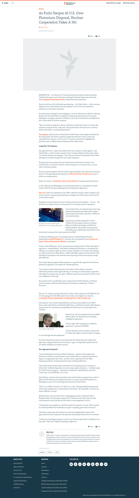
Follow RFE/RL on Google (113, 3)
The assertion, (43, 134)
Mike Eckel (44, 27)
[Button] (90, 36)
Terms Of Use (17, 470)
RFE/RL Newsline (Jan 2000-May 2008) (54, 484)
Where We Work (18, 467)
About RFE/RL (17, 463)
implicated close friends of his (53, 100)
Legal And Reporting (19, 481)
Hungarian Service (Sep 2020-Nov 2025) (54, 491)
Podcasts (44, 477)
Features (44, 467)
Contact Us (16, 487)
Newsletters (45, 470)
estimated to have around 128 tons (65, 181)
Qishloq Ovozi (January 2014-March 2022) (54, 481)
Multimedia (45, 474)
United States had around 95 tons (80, 174)
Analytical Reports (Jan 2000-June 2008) (54, 487)
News (43, 463)
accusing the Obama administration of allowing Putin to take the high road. (65, 298)
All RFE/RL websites (129, 3)
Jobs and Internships (19, 474)
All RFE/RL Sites (18, 484)
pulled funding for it (56, 239)
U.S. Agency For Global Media (22, 477)
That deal (42, 193)
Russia (41, 9)
